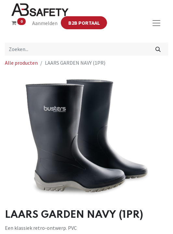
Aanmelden (45, 23)
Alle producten (21, 62)
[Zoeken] (158, 49)
